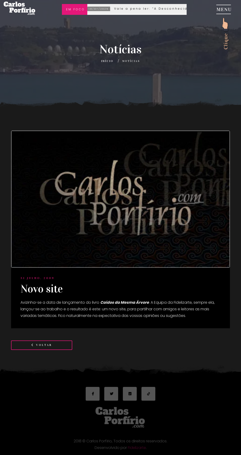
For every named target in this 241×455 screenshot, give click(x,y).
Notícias (131, 61)
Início (107, 61)
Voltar (41, 345)
